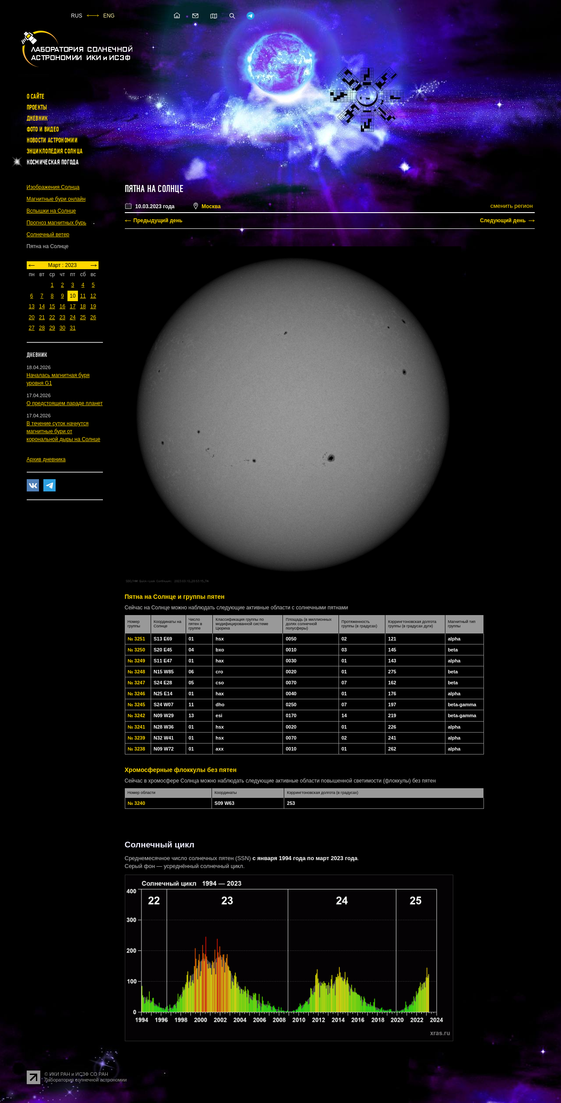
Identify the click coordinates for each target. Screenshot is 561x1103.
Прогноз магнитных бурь (56, 223)
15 (52, 306)
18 (83, 306)
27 (32, 328)
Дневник (37, 118)
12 (93, 296)
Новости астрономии (52, 140)
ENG (109, 16)
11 (83, 296)
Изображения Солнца (53, 187)
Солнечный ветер (48, 234)
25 (83, 317)
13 (32, 306)
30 (62, 328)
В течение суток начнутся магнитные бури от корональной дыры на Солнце (63, 431)
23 (62, 317)
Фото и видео (43, 129)
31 (72, 328)
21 (42, 317)
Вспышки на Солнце (51, 211)
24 (72, 317)
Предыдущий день (158, 220)
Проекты (37, 107)
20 (32, 317)
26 (93, 317)
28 (42, 328)
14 (42, 306)
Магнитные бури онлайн (56, 199)
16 (62, 306)
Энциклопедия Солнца (55, 151)
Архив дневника (46, 459)
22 (52, 317)
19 (93, 306)
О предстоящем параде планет (65, 403)
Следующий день (503, 220)
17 (72, 306)
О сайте (36, 96)
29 (52, 328)
